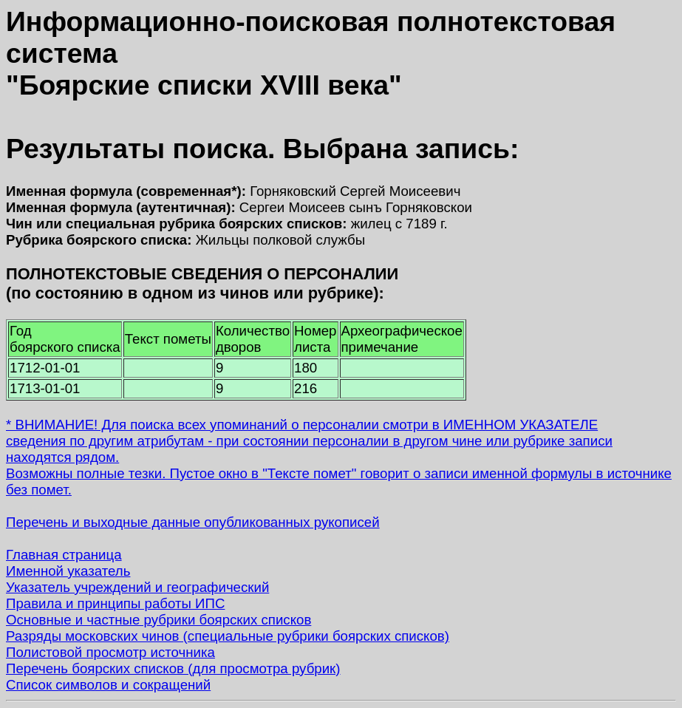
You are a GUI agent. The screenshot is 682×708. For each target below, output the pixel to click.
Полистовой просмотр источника (110, 652)
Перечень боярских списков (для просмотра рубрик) (173, 668)
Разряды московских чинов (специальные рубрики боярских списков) (227, 636)
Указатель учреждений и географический (137, 587)
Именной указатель (68, 571)
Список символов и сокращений (108, 684)
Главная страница (64, 554)
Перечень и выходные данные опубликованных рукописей (193, 522)
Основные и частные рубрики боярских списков (158, 619)
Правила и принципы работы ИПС (115, 603)
